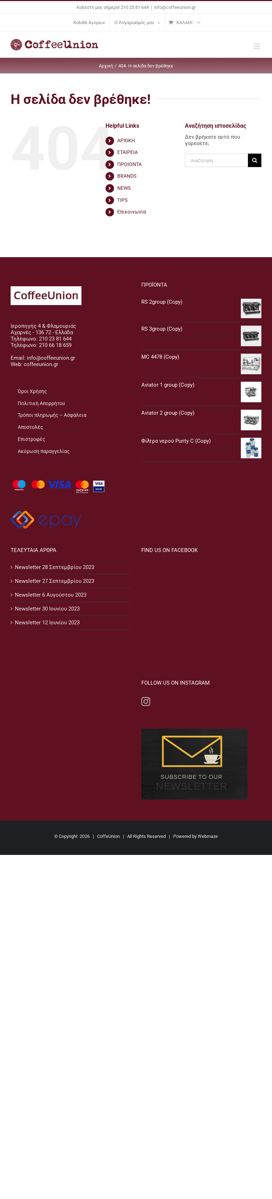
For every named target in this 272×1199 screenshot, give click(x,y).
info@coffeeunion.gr (175, 7)
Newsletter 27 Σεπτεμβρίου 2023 (54, 581)
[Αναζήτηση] (254, 160)
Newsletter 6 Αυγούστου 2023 (50, 595)
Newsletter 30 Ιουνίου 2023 (47, 609)
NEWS (124, 188)
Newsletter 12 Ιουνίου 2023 (47, 622)
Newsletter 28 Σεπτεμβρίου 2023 (54, 567)
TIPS (122, 200)
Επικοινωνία (131, 212)
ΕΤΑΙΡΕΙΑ (127, 152)
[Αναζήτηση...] (216, 160)
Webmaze (208, 745)
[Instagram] (145, 610)
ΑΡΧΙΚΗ (126, 140)
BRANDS (126, 176)
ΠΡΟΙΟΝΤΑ (129, 164)
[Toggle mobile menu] (257, 46)
